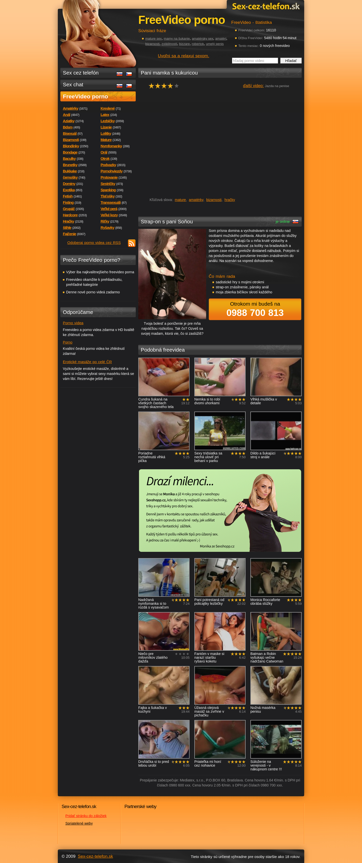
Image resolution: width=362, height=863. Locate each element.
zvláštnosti (169, 44)
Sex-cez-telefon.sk (265, 6)
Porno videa (73, 323)
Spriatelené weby (79, 823)
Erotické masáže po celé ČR (87, 362)
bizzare (184, 44)
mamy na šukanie (177, 38)
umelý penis (215, 44)
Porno (67, 342)
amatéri (220, 38)
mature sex (153, 38)
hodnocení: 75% (165, 86)
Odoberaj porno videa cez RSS (94, 242)
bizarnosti (152, 44)
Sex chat (73, 84)
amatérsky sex (202, 38)
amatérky (196, 200)
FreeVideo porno (85, 96)
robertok (198, 44)
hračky (229, 200)
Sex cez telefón (81, 73)
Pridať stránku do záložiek (86, 816)
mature (180, 200)
